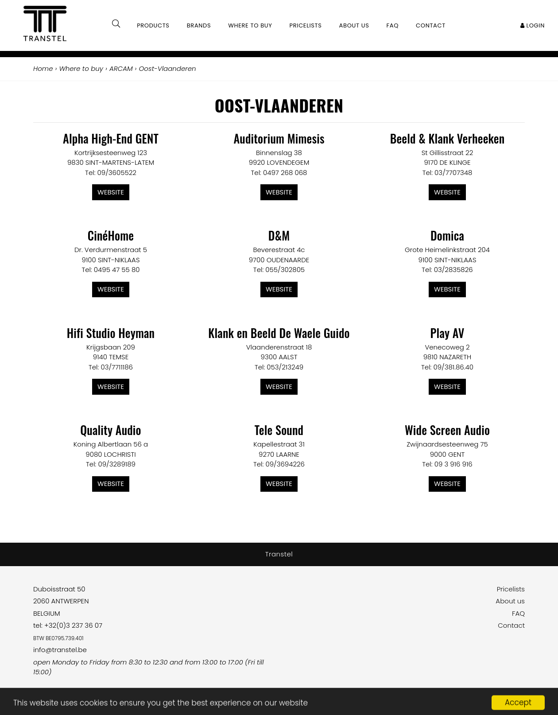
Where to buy (250, 25)
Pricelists (511, 589)
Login (532, 25)
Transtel (279, 554)
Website (110, 192)
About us (510, 601)
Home (43, 68)
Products (153, 25)
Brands (199, 25)
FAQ (518, 613)
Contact (511, 625)
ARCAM (121, 68)
